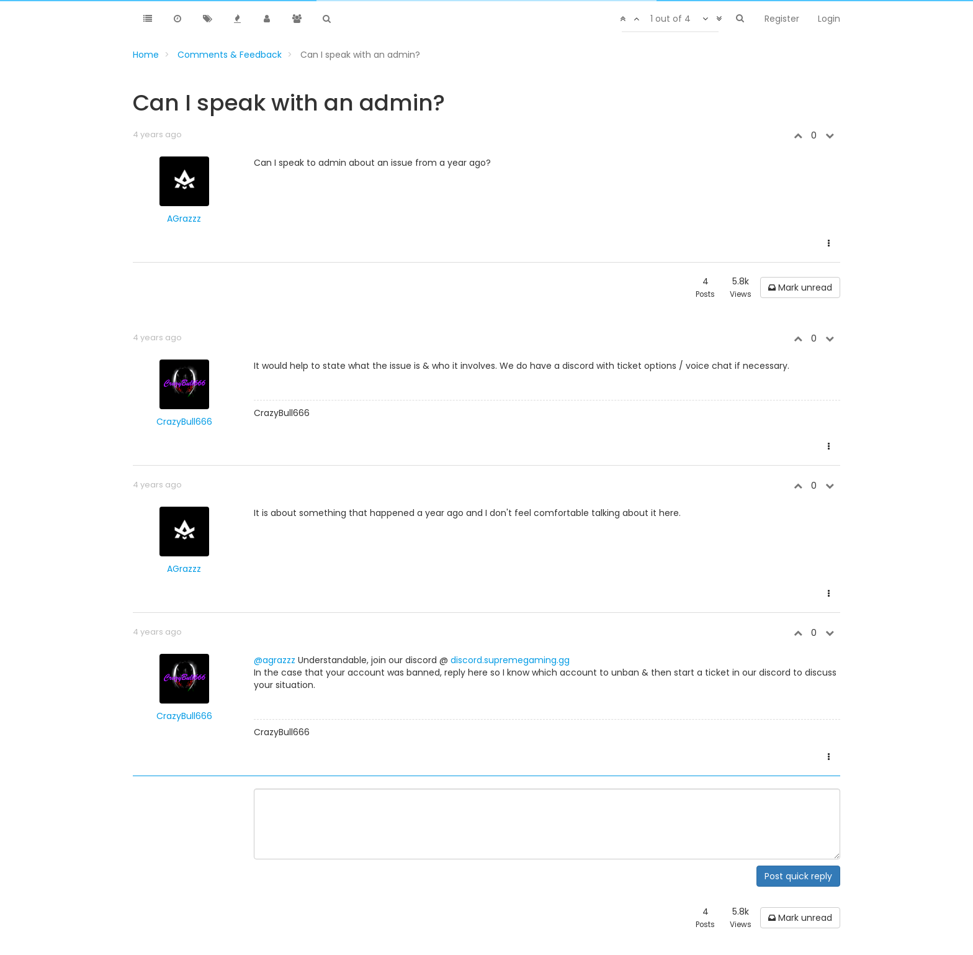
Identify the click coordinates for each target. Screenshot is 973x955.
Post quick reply (798, 876)
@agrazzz (274, 660)
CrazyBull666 (184, 421)
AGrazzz (184, 218)
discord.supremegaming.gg (510, 660)
